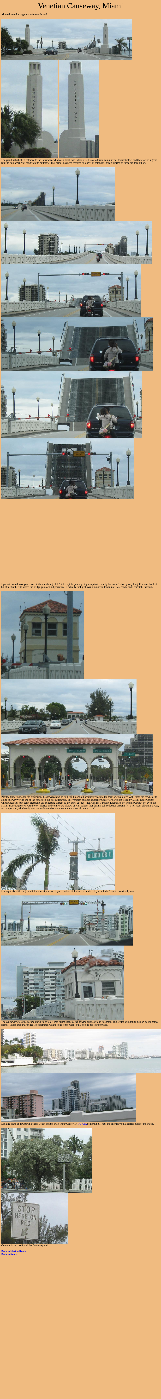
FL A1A (82, 1123)
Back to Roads (9, 1254)
